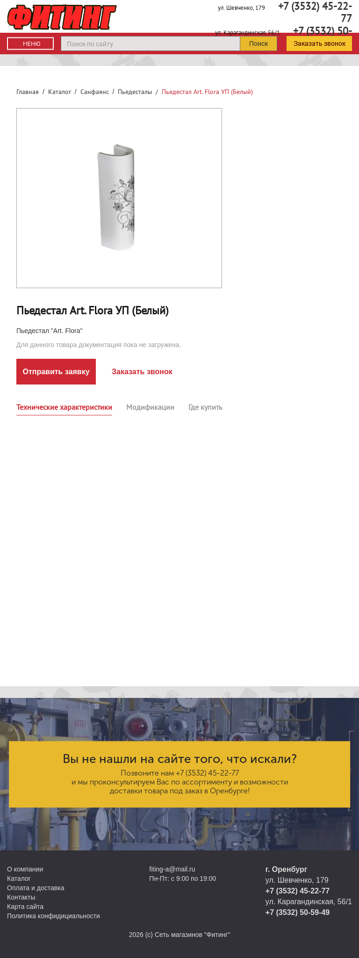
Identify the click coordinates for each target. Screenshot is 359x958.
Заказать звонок (319, 43)
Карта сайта (25, 906)
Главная (27, 91)
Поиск (258, 43)
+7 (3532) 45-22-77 (207, 773)
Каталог (59, 91)
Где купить (205, 407)
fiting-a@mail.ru (172, 869)
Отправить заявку (55, 372)
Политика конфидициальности (53, 916)
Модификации (150, 407)
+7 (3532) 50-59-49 (298, 912)
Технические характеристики (64, 407)
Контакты (21, 897)
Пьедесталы (135, 91)
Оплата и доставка (35, 888)
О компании (25, 869)
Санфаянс (94, 91)
